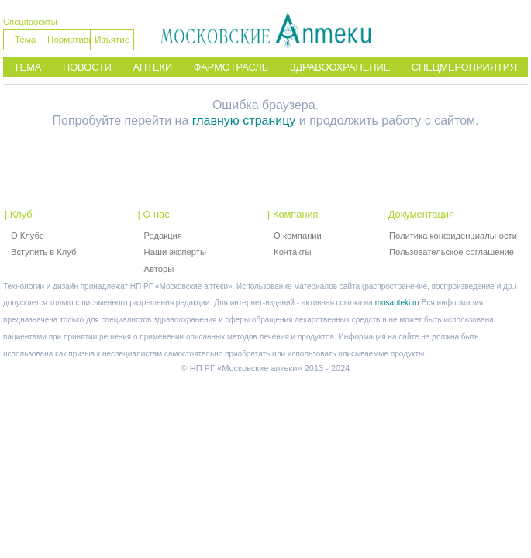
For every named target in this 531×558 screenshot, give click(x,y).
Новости (87, 67)
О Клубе (27, 235)
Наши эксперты (175, 252)
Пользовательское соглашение (451, 252)
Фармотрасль (231, 67)
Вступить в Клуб (44, 252)
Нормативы (68, 39)
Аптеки (153, 67)
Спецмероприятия (464, 67)
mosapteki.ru (397, 302)
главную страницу (244, 120)
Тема (25, 39)
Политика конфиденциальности (453, 235)
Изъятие (112, 39)
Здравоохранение (340, 67)
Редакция (163, 235)
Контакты (292, 252)
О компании (298, 235)
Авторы (159, 269)
